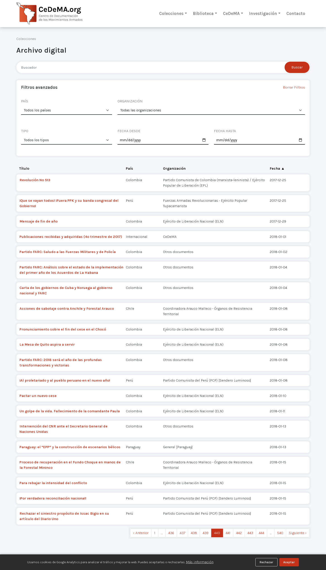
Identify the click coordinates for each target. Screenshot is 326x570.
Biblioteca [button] (203, 13)
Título (24, 168)
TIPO (24, 131)
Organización (174, 168)
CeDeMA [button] (231, 13)
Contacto (295, 13)
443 (250, 533)
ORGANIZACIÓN (130, 101)
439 (206, 533)
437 (182, 533)
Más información (199, 562)
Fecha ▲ (277, 168)
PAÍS (24, 101)
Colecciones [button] (171, 13)
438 (194, 533)
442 (239, 533)
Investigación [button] (263, 13)
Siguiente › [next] (298, 533)
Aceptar (289, 562)
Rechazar (266, 562)
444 (261, 533)
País (129, 168)
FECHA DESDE (128, 131)
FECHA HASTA (225, 131)
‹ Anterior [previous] (141, 533)
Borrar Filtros (294, 87)
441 (228, 533)
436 (171, 533)
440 (217, 533)
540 (280, 533)
